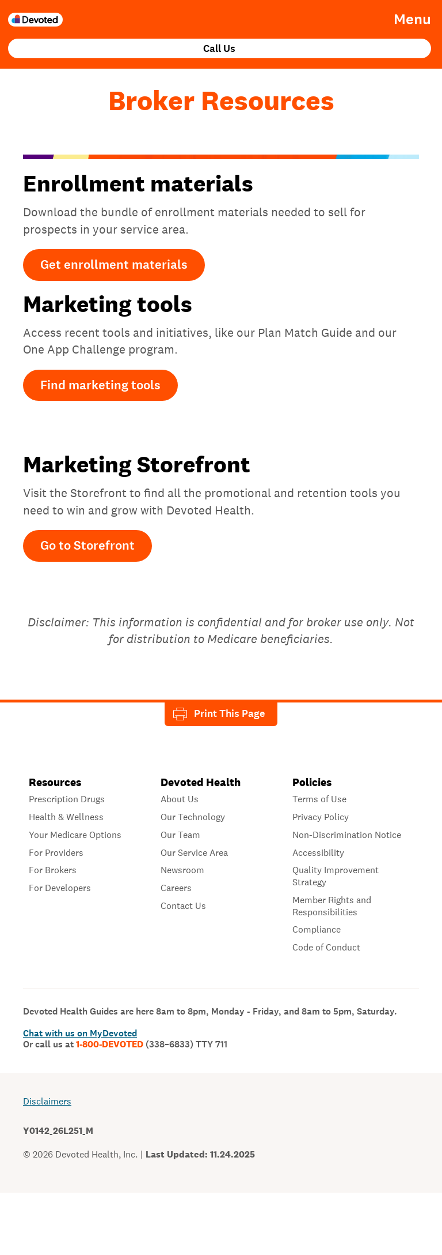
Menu (412, 19)
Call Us (219, 49)
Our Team (180, 835)
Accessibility (318, 853)
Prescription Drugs (67, 799)
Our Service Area (194, 853)
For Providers (56, 853)
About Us (180, 799)
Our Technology (193, 817)
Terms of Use (319, 799)
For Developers (60, 888)
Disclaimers (47, 1101)
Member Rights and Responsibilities (331, 906)
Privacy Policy (320, 817)
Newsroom (182, 870)
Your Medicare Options (75, 835)
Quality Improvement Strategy (335, 876)
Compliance (316, 929)
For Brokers (53, 870)
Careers (176, 888)
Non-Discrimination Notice (346, 835)
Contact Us (183, 906)
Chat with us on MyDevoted (80, 1033)
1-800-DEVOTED (151, 1044)
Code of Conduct (326, 947)
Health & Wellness (66, 817)
